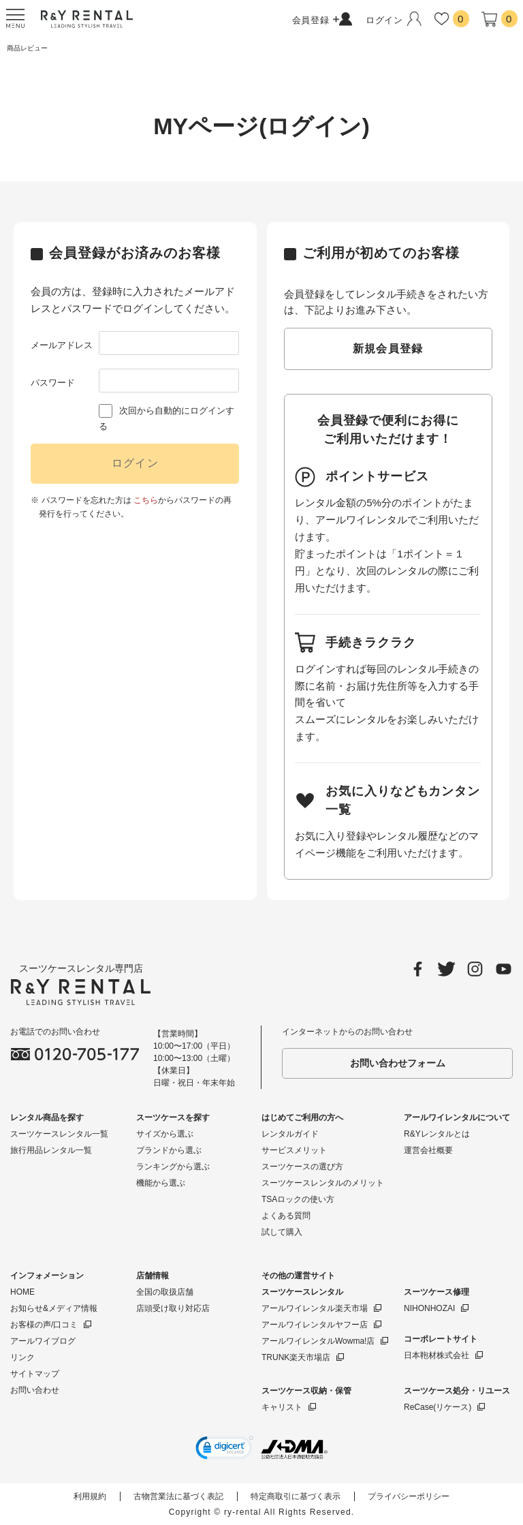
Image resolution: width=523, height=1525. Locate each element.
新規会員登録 (388, 348)
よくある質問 (286, 1215)
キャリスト (282, 1407)
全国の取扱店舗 (164, 1292)
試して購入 (282, 1232)
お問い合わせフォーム (397, 1063)
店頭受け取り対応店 (173, 1308)
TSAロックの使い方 (298, 1199)
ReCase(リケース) (437, 1407)
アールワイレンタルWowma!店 (318, 1341)
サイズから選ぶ (164, 1134)
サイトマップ (34, 1373)
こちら (145, 500)
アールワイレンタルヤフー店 (315, 1324)
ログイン (135, 463)
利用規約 (90, 1496)
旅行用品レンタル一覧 (51, 1150)
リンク (22, 1357)
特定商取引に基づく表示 (295, 1496)
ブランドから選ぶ (169, 1150)
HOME (22, 1292)
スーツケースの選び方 (302, 1166)
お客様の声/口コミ (44, 1324)
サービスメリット (294, 1150)
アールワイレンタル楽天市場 (315, 1308)
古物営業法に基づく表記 (178, 1496)
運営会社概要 (428, 1150)
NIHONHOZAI (429, 1308)
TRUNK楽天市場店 (296, 1357)
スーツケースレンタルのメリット (323, 1183)
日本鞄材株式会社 (436, 1355)
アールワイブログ (43, 1341)
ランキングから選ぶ (173, 1166)
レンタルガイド (290, 1134)
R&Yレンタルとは (437, 1134)
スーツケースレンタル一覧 (59, 1134)
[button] (224, 1449)
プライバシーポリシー (408, 1496)
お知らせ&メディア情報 (53, 1308)
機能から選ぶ (160, 1183)
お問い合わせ (34, 1390)
